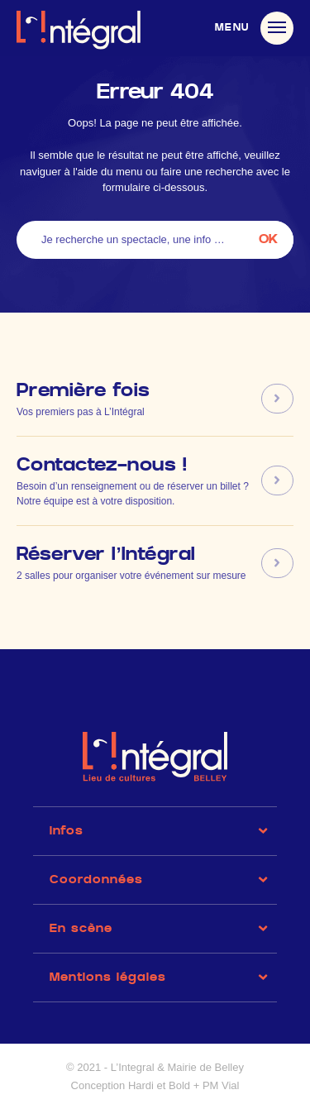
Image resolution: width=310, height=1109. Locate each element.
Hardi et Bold (159, 1085)
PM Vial (221, 1085)
